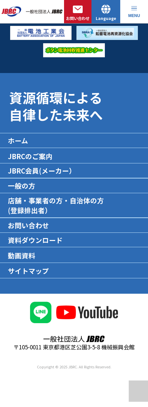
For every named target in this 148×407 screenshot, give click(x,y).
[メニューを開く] (134, 11)
